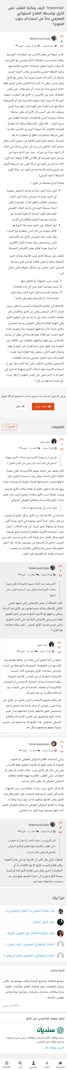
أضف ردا (34, 448)
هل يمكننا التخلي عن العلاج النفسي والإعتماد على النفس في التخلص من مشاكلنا (28, 911)
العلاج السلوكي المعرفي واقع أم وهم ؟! (28, 956)
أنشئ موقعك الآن (54, 1047)
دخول (20, 406)
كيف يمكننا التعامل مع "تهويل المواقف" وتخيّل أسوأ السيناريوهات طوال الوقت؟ (28, 933)
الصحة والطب (49, 46)
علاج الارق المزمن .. (42, 922)
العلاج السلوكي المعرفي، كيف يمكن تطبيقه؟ (28, 944)
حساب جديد (43, 406)
